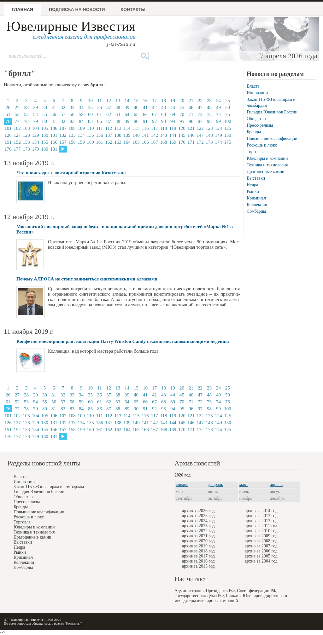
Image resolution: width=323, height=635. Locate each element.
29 (35, 107)
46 (191, 107)
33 (72, 107)
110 (90, 128)
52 (17, 114)
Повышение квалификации (272, 138)
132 (63, 135)
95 (181, 121)
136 (99, 135)
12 (108, 100)
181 (53, 149)
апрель (276, 484)
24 (218, 100)
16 (145, 100)
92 (154, 121)
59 (81, 114)
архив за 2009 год (261, 536)
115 (136, 128)
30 (44, 107)
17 (154, 100)
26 (8, 107)
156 (53, 142)
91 (145, 121)
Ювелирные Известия (70, 26)
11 (99, 100)
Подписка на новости (77, 9)
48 (209, 107)
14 (127, 100)
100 (227, 121)
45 (181, 107)
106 (53, 128)
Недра (252, 184)
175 (227, 142)
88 (117, 121)
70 (181, 114)
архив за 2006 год (261, 551)
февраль (215, 484)
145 (181, 135)
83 (72, 121)
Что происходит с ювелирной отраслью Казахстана (71, 172)
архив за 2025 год (198, 515)
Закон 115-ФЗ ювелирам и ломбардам (49, 486)
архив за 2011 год (261, 525)
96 (191, 121)
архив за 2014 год (261, 510)
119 (172, 128)
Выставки (256, 178)
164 (127, 142)
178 (26, 149)
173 (209, 142)
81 (53, 121)
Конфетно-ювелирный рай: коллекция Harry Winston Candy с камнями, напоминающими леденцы (122, 341)
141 (145, 135)
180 (44, 149)
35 (90, 107)
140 (136, 135)
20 (181, 100)
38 (117, 107)
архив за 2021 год (198, 536)
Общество (256, 118)
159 (81, 142)
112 (108, 128)
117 (154, 128)
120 (181, 128)
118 (163, 128)
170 (181, 142)
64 (127, 114)
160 (90, 142)
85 (90, 121)
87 (108, 121)
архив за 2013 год (261, 515)
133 (72, 135)
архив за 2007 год (261, 546)
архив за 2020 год (198, 541)
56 (53, 114)
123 (209, 128)
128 (26, 135)
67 (154, 114)
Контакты (133, 9)
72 (200, 114)
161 (99, 142)
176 (8, 149)
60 (90, 114)
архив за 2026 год (198, 510)
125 (227, 128)
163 (117, 142)
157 (63, 142)
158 (72, 142)
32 (63, 107)
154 (35, 142)
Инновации (257, 92)
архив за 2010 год (261, 530)
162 (108, 142)
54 (35, 114)
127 (17, 135)
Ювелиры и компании (267, 158)
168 (163, 142)
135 (90, 135)
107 (63, 128)
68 (163, 114)
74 (218, 114)
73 (209, 114)
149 (218, 135)
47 (200, 107)
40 (136, 107)
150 (227, 135)
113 (118, 128)
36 (99, 107)
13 (117, 100)
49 (218, 107)
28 (26, 107)
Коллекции (257, 204)
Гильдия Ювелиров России (272, 112)
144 (172, 135)
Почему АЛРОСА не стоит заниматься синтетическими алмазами (86, 278)
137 (108, 135)
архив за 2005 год (261, 556)
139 (127, 135)
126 (8, 135)
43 (163, 107)
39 (127, 107)
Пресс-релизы (260, 125)
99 (218, 121)
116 (145, 128)
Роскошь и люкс (262, 145)
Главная (22, 9)
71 (191, 114)
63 (117, 114)
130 (44, 135)
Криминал (256, 198)
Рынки (253, 191)
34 (81, 107)
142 (154, 135)
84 (81, 121)
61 (99, 114)
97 (200, 121)
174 (218, 142)
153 (26, 142)
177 (17, 149)
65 (136, 114)
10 (90, 100)
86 (99, 121)
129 (35, 135)
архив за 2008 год (261, 541)
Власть (253, 86)
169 (172, 142)
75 (227, 114)
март (243, 484)
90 (136, 121)
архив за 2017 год (198, 556)
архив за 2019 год (198, 546)
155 (44, 142)
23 (209, 100)
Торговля (255, 151)
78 (26, 121)
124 (218, 128)
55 (44, 114)
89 (127, 121)
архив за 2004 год (261, 561)
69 (172, 114)
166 (145, 142)
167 (154, 142)
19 (172, 100)
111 (99, 128)
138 (117, 135)
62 (108, 114)
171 (191, 142)
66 (145, 114)
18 (163, 100)
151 (8, 142)
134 (81, 135)
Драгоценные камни (266, 171)
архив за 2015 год (198, 566)
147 (200, 135)
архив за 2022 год (198, 530)
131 (53, 135)
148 (209, 135)
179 (35, 149)
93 (163, 121)
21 (191, 100)
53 (26, 114)
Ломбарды (256, 211)
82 (63, 121)
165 (136, 142)
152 (17, 142)
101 (8, 128)
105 (44, 128)
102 (17, 128)
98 (209, 121)
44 (172, 107)
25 (227, 100)
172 (200, 142)
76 (8, 121)
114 (127, 128)
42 (154, 107)
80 (44, 121)
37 (108, 107)
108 (72, 128)
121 (191, 128)
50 (227, 107)
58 (72, 114)
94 (172, 121)
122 (200, 128)
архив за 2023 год (198, 525)
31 (53, 107)
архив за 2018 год (198, 551)
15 (136, 100)
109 (81, 128)
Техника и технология (267, 165)
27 (17, 107)
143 (163, 135)
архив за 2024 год (198, 520)
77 (17, 121)
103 (26, 128)
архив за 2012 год (261, 520)
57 (63, 114)
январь (182, 484)
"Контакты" (73, 623)
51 (8, 114)
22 (200, 100)
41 (145, 107)
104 (35, 128)
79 (35, 121)
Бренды (254, 132)
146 (191, 135)
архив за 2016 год (198, 561)
